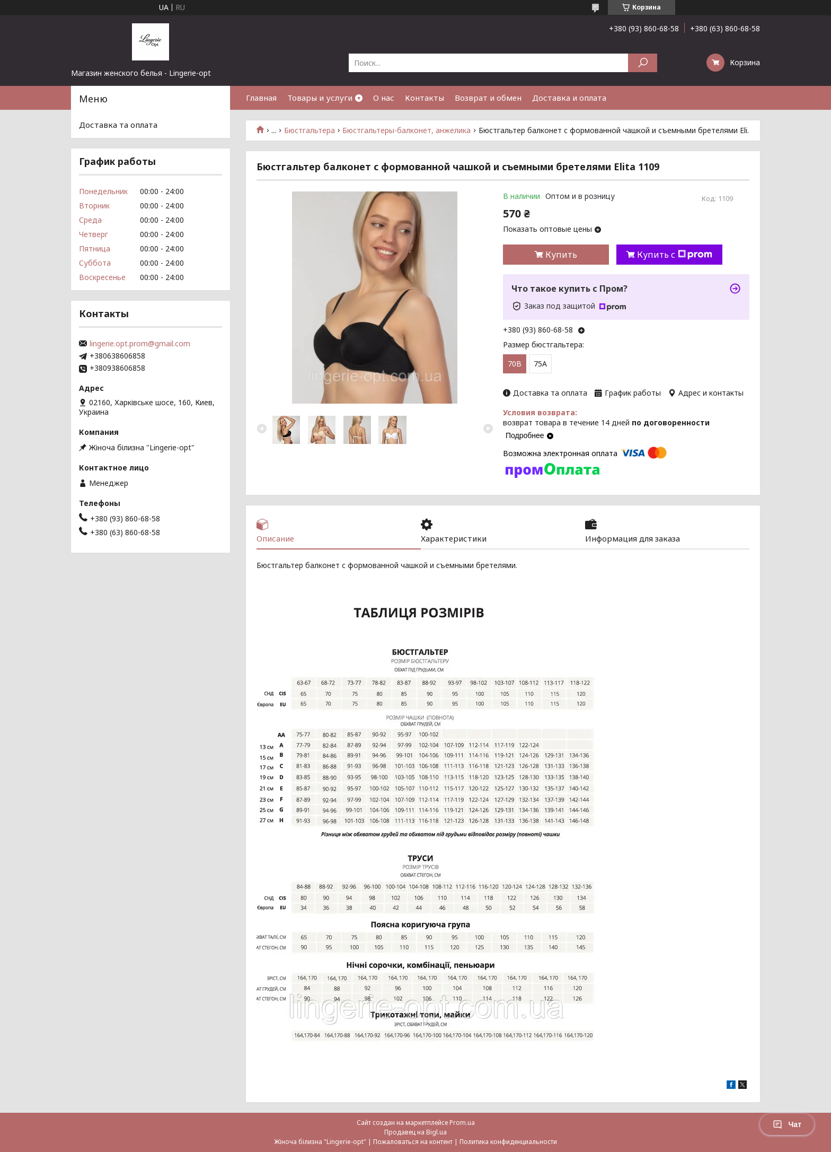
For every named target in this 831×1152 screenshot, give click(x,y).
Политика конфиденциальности (508, 1141)
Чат (787, 1124)
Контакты (424, 97)
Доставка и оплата (569, 97)
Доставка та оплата (118, 124)
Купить (561, 254)
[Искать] (642, 63)
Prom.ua (462, 1122)
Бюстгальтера (309, 130)
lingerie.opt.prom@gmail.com (140, 343)
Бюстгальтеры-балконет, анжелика (406, 130)
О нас (383, 97)
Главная (261, 97)
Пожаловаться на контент (413, 1141)
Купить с (674, 254)
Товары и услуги (319, 97)
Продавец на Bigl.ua (415, 1132)
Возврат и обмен (488, 97)
